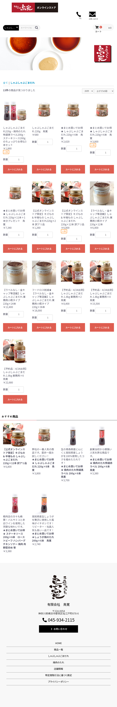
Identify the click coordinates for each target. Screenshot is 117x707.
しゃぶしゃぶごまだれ (22, 82)
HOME (58, 643)
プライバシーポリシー (58, 681)
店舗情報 (58, 668)
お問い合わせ (59, 628)
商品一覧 (58, 649)
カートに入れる (15, 169)
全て (5, 82)
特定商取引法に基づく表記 (58, 675)
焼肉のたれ (58, 662)
